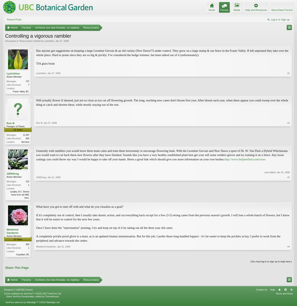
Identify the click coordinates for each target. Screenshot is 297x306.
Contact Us (261, 291)
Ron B (10, 123)
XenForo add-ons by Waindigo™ (21, 304)
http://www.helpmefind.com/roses (244, 160)
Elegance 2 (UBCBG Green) (18, 291)
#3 (288, 198)
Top (285, 291)
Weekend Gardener (13, 232)
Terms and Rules (284, 295)
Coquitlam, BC (22, 256)
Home (279, 291)
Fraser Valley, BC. (21, 91)
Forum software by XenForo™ (32, 295)
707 (27, 81)
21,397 (26, 135)
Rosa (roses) (26, 41)
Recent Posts (14, 19)
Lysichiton (49, 41)
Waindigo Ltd (52, 304)
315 (27, 182)
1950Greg (13, 174)
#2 (288, 141)
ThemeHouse (52, 298)
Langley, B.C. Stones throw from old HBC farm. (19, 195)
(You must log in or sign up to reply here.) (271, 263)
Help (272, 291)
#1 (288, 91)
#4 (288, 255)
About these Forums (282, 10)
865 (27, 246)
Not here (25, 142)
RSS (291, 291)
